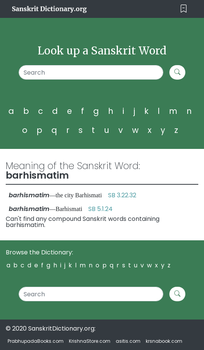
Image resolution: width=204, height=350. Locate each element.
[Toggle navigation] (183, 8)
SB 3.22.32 (122, 195)
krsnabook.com (164, 341)
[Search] (91, 72)
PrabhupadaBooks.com (36, 341)
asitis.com (128, 341)
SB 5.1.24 (100, 209)
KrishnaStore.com (89, 341)
